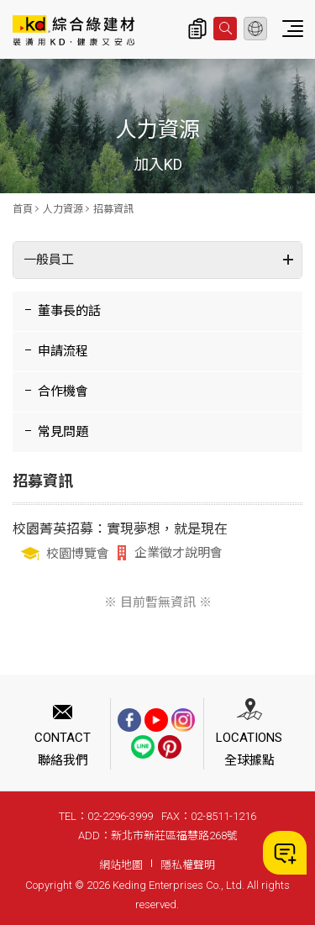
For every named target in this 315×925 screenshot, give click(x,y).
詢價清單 (197, 28)
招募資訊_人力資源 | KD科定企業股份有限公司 (73, 30)
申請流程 (63, 351)
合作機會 (63, 391)
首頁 (23, 209)
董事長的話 (69, 310)
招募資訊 (113, 209)
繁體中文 (255, 28)
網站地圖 (121, 865)
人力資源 (63, 209)
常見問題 (63, 431)
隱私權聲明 (187, 865)
